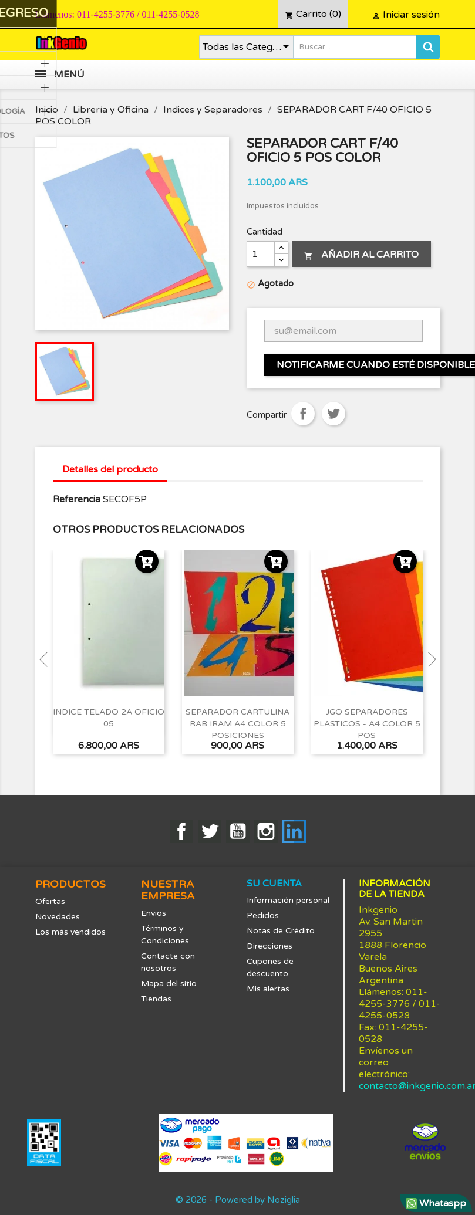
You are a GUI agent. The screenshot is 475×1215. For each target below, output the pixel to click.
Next (428, 659)
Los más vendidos (70, 932)
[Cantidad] (261, 254)
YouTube (238, 831)
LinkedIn (294, 831)
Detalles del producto (110, 469)
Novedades (57, 917)
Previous (47, 659)
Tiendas (156, 999)
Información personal (288, 900)
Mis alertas (268, 989)
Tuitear (333, 413)
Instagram (266, 831)
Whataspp (436, 1203)
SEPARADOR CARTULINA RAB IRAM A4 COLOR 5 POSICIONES (237, 723)
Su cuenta (274, 883)
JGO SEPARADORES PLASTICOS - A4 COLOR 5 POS (367, 723)
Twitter (209, 831)
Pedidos (263, 915)
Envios (153, 913)
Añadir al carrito (361, 254)
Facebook (181, 831)
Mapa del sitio (169, 984)
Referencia (76, 499)
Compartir (303, 413)
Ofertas (50, 901)
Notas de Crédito (281, 931)
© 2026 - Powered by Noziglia (238, 1199)
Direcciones (269, 946)
